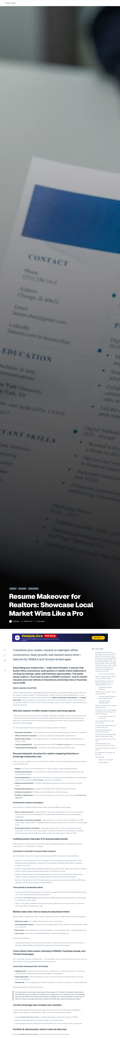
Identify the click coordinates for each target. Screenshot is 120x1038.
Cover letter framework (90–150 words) (107, 717)
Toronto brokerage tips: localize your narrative (104, 722)
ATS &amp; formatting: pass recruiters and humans (103, 731)
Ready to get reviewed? (106, 760)
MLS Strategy (38, 780)
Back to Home (9, 3)
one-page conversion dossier (28, 1034)
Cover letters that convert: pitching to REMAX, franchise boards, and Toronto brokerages (105, 712)
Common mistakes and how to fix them (105, 740)
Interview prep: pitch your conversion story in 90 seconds (105, 744)
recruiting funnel (30, 898)
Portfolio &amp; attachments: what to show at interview (105, 726)
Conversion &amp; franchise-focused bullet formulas (107, 697)
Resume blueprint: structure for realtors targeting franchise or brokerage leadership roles (104, 683)
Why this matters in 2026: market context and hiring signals (105, 677)
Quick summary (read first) (107, 674)
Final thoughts (99, 757)
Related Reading (104, 762)
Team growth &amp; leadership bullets (105, 702)
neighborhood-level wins (29, 1017)
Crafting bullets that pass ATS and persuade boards (105, 693)
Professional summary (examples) (105, 688)
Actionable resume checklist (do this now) (105, 753)
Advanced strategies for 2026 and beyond (105, 749)
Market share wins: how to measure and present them (106, 706)
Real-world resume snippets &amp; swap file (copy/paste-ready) (105, 735)
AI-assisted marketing (63, 745)
